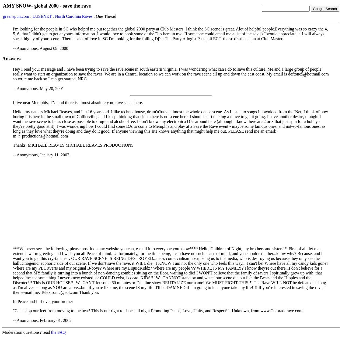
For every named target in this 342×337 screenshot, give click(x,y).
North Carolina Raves (74, 16)
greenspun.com (16, 16)
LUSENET (42, 16)
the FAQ (58, 332)
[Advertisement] (171, 199)
